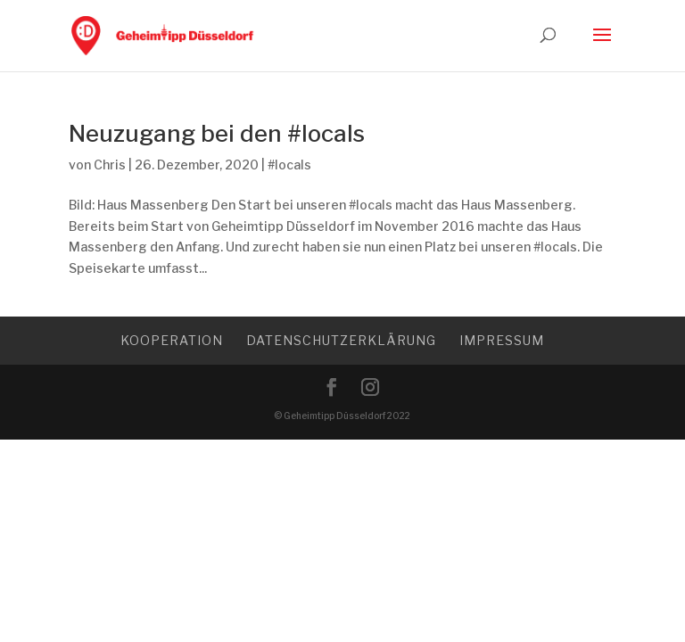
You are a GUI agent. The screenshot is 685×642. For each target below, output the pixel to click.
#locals (289, 164)
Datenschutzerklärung (341, 340)
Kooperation (171, 340)
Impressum (501, 340)
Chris (110, 164)
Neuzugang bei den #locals (217, 133)
